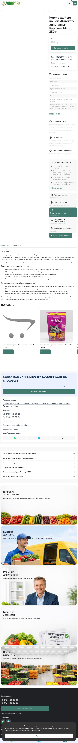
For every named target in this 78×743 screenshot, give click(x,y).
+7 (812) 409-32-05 (63, 57)
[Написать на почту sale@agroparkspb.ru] (63, 438)
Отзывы (16, 245)
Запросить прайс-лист (63, 48)
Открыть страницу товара (60, 235)
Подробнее (54, 114)
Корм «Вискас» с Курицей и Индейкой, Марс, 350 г (56, 345)
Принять (39, 736)
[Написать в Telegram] (39, 438)
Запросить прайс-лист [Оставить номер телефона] (39, 391)
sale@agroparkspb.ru (60, 66)
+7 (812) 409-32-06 (63, 59)
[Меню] (75, 3)
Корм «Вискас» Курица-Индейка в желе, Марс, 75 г (19, 345)
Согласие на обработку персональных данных (52, 728)
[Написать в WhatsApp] (14, 438)
